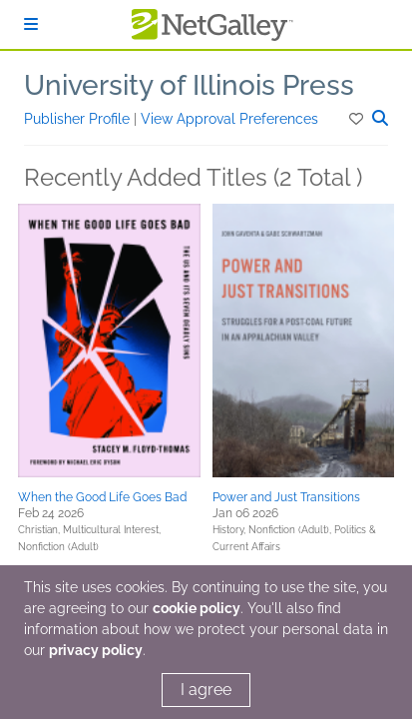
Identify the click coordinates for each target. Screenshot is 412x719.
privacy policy (96, 650)
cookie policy (196, 608)
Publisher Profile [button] (79, 119)
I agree (206, 689)
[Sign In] (31, 24)
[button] (357, 119)
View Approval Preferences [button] (229, 119)
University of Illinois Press (189, 85)
